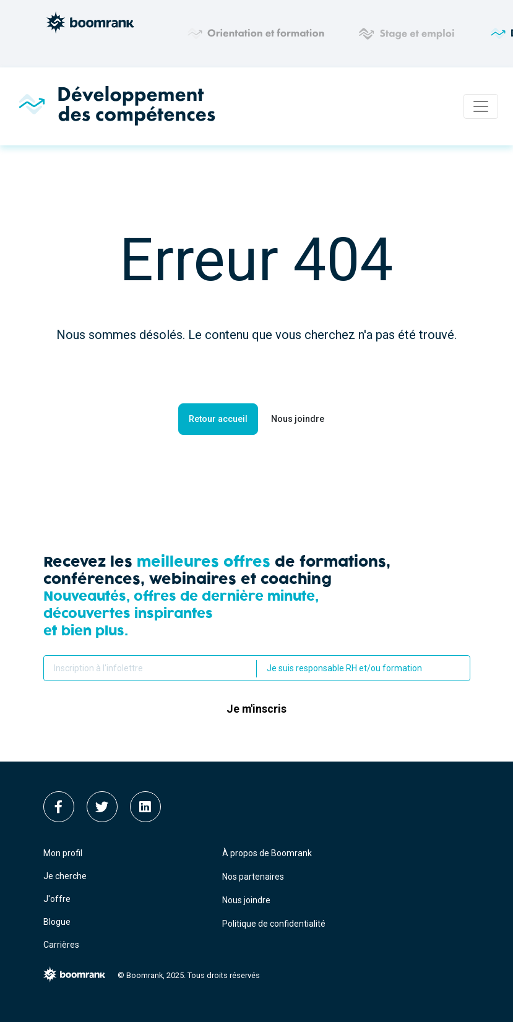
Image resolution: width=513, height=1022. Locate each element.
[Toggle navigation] (480, 106)
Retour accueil (218, 419)
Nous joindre (297, 419)
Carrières (61, 945)
